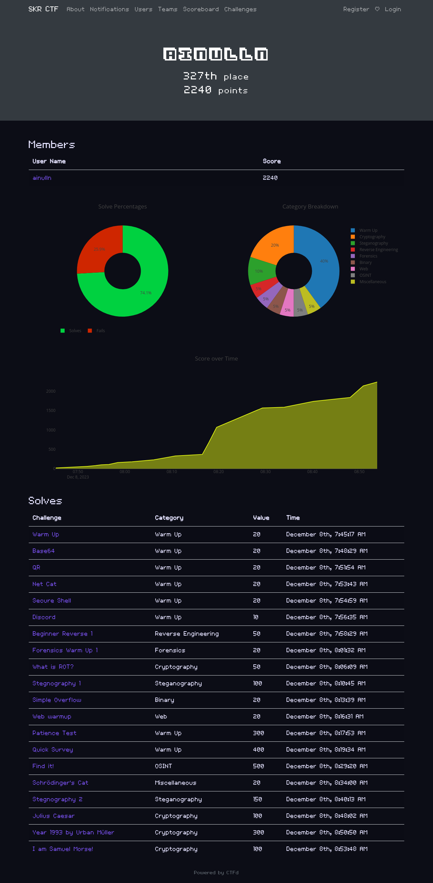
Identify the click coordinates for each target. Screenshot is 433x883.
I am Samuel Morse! (63, 849)
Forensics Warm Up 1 (65, 650)
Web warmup (52, 716)
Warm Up (46, 534)
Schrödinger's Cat (61, 783)
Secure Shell (52, 600)
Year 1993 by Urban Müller (74, 832)
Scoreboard (201, 9)
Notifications (110, 9)
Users (144, 9)
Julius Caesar (54, 816)
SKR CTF (44, 9)
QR (37, 567)
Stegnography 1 (57, 683)
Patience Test (55, 733)
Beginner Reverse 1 (63, 634)
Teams (168, 9)
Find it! (43, 766)
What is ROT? (53, 667)
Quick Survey (53, 749)
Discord (44, 617)
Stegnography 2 (58, 799)
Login (393, 9)
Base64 (44, 551)
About (76, 9)
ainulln (42, 178)
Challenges (241, 9)
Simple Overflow (57, 700)
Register (357, 9)
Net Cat (45, 584)
